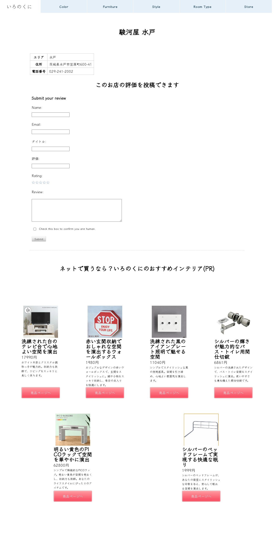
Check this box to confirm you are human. (64, 229)
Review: (38, 191)
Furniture (110, 6)
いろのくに (19, 6)
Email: (36, 124)
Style (156, 6)
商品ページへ (40, 392)
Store (248, 6)
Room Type (202, 6)
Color (63, 6)
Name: (37, 107)
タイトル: (39, 141)
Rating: (37, 175)
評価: (36, 158)
